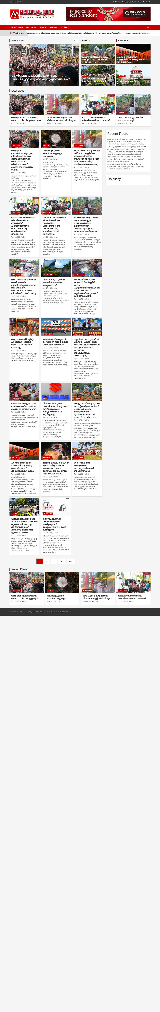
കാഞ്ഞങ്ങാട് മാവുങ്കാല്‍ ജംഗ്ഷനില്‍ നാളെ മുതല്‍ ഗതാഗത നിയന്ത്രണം (55, 342)
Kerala (134, 2)
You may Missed (19, 569)
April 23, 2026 (79, 299)
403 (61, 561)
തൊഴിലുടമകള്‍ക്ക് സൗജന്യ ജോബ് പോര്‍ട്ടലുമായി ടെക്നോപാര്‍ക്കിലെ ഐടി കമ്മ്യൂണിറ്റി (54, 524)
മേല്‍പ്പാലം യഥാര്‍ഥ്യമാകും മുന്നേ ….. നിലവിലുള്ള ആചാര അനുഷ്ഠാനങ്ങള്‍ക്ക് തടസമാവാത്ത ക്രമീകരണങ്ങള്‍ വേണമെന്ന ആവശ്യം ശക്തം (73, 33)
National (141, 2)
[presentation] (74, 40)
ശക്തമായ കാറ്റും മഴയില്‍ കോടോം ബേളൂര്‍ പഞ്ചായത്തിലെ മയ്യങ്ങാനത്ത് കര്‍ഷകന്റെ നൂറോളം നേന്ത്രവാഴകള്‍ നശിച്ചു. (86, 224)
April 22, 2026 (86, 62)
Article (46, 145)
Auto (45, 398)
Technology (48, 274)
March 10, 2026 (122, 84)
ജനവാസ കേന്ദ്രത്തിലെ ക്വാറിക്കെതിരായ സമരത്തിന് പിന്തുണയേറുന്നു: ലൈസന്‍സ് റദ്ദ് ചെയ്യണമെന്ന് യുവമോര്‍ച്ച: (54, 225)
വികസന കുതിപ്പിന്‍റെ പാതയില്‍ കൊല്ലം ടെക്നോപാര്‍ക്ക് (54, 282)
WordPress (64, 612)
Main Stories (17, 40)
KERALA (86, 40)
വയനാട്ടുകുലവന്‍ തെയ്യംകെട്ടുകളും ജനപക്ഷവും (52, 153)
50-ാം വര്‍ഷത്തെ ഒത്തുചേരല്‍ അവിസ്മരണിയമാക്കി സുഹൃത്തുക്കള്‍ (84, 467)
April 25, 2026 (51, 123)
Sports (148, 2)
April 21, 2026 (86, 84)
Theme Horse (38, 612)
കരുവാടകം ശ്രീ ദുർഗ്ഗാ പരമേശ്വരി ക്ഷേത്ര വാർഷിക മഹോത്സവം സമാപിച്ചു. (22, 343)
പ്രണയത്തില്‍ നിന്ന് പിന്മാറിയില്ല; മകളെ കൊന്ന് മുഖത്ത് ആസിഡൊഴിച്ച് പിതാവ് (132, 59)
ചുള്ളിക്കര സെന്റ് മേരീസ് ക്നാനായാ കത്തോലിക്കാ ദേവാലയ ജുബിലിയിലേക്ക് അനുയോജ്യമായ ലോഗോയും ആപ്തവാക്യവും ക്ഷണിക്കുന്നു (87, 347)
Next (71, 561)
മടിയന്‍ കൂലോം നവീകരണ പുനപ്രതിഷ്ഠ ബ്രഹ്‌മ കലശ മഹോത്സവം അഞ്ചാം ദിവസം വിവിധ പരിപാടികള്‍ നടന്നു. (56, 468)
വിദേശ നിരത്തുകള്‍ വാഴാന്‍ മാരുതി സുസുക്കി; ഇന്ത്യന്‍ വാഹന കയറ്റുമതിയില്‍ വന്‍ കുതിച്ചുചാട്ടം (56, 409)
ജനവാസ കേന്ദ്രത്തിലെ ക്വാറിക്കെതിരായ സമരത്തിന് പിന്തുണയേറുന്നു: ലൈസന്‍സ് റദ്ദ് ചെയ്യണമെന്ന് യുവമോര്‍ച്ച (97, 121)
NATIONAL (123, 40)
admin (24, 83)
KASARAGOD (17, 91)
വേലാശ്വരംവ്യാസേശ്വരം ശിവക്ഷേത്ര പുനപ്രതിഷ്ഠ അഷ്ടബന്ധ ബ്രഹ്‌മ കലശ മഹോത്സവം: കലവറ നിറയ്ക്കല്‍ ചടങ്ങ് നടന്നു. (23, 286)
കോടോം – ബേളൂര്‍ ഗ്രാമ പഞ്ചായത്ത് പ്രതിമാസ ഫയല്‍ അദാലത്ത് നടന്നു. (24, 406)
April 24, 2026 (122, 123)
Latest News (116, 2)
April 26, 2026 (16, 83)
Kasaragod (125, 2)
